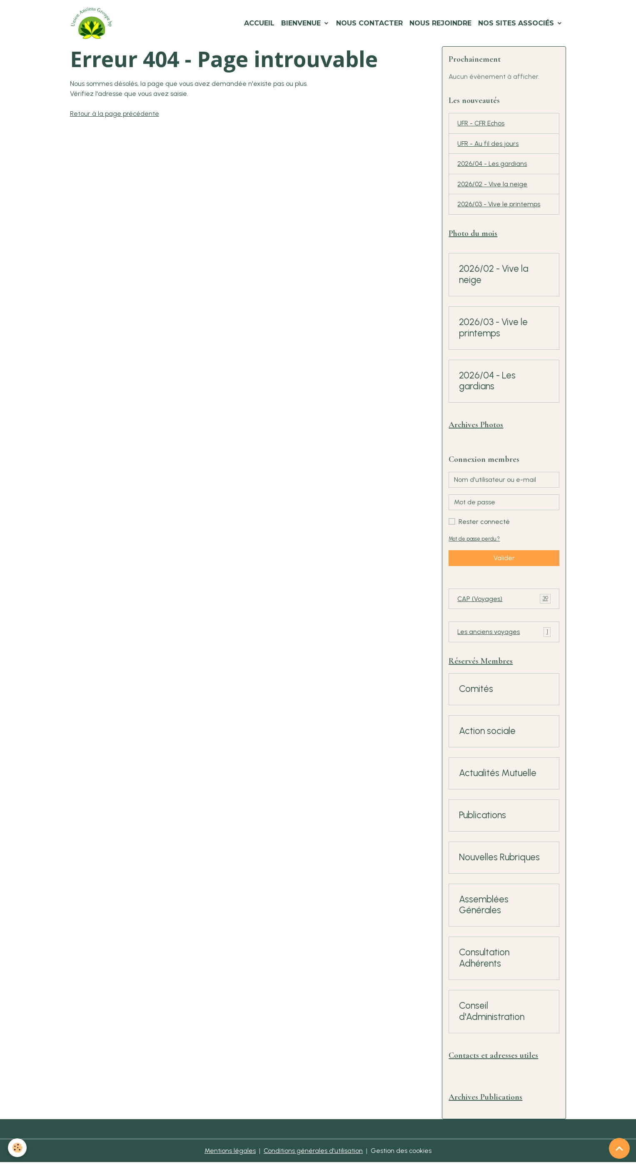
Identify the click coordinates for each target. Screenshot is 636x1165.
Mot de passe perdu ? (474, 540)
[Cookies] (17, 1147)
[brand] (93, 23)
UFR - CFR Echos (481, 124)
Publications (482, 817)
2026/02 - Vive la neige (492, 185)
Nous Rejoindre (440, 23)
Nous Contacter (369, 23)
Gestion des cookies (401, 1153)
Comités (476, 691)
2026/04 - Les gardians (492, 164)
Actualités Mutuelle (497, 775)
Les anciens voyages (504, 634)
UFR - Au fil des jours (488, 144)
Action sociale (487, 733)
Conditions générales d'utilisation (313, 1153)
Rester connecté (484, 523)
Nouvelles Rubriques (499, 859)
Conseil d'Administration (491, 1013)
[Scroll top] (619, 1148)
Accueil (259, 23)
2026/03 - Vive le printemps (498, 205)
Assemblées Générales (484, 907)
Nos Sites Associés (517, 23)
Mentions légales (229, 1153)
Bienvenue (302, 23)
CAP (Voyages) (504, 600)
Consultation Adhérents (484, 960)
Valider (504, 559)
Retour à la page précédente (115, 114)
